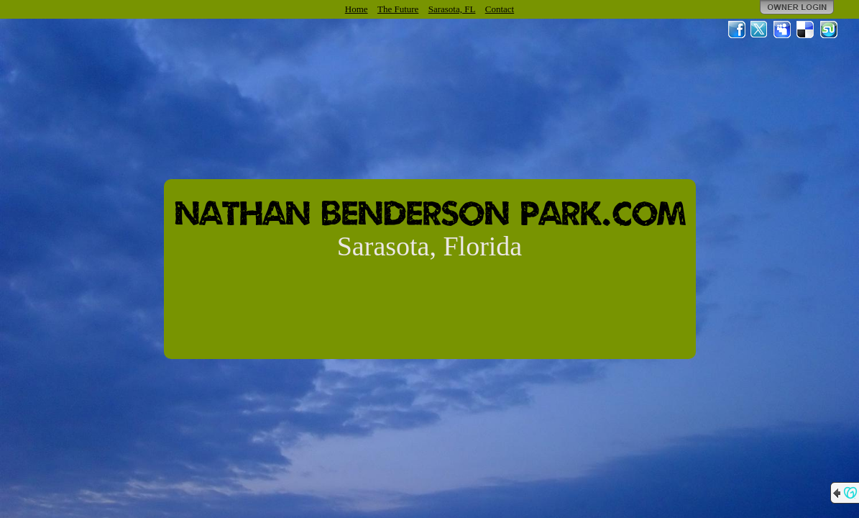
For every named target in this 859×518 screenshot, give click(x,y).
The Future (397, 9)
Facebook (737, 29)
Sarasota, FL (452, 9)
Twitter (760, 29)
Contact (499, 9)
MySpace (783, 29)
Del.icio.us (806, 29)
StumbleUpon (829, 29)
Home (356, 9)
